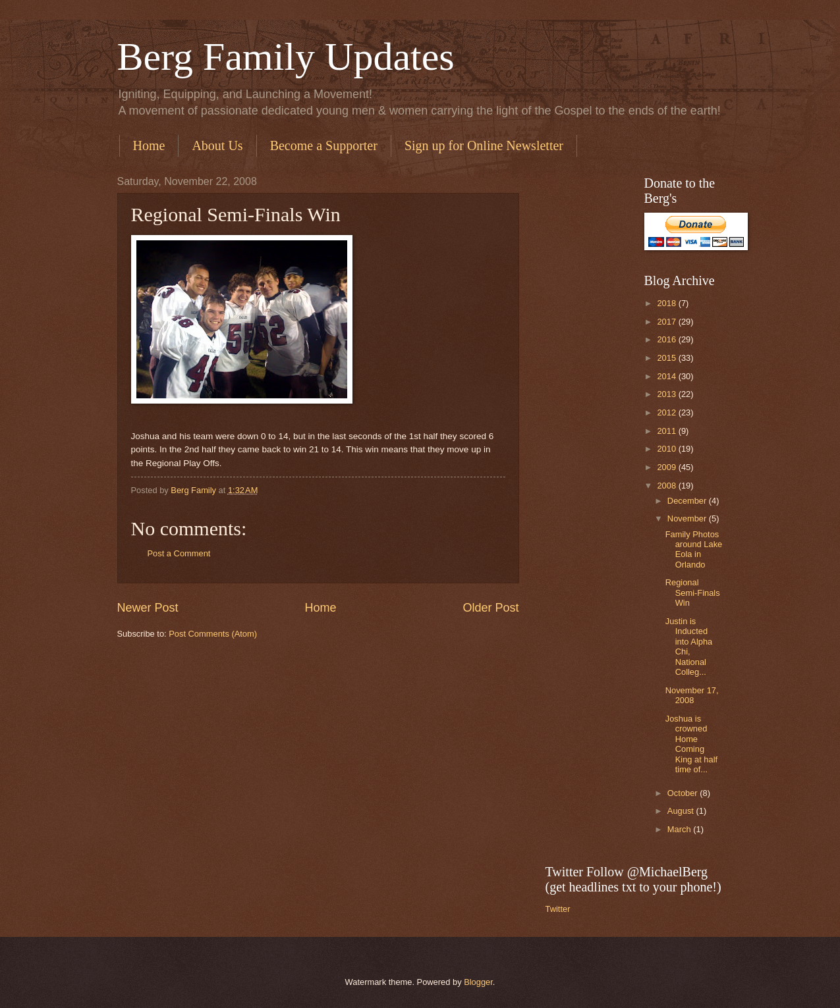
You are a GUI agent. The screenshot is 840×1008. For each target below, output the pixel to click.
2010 (667, 449)
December (688, 501)
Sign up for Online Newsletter (484, 145)
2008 (667, 486)
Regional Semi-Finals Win (692, 592)
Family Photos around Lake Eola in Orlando (694, 549)
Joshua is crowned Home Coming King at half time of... (691, 744)
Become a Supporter (324, 145)
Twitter (558, 909)
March (680, 829)
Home (149, 145)
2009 (667, 467)
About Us (217, 145)
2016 (667, 339)
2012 (667, 412)
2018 (667, 303)
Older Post (490, 607)
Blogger (478, 982)
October (683, 793)
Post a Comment (179, 553)
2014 (667, 376)
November (688, 518)
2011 (667, 431)
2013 (667, 394)
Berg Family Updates (286, 56)
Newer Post (148, 607)
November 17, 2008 (692, 695)
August (681, 811)
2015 (667, 358)
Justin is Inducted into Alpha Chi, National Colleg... (689, 646)
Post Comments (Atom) (213, 634)
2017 (667, 322)
